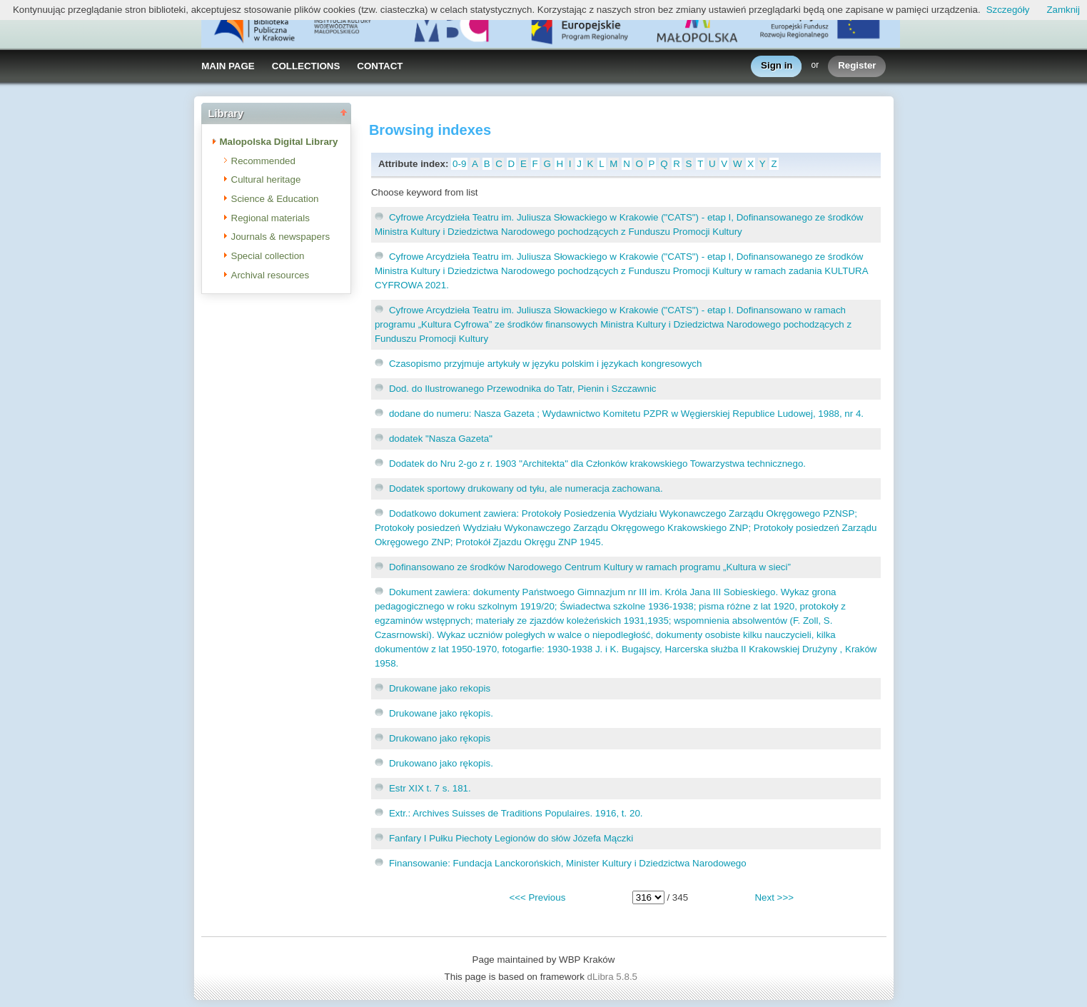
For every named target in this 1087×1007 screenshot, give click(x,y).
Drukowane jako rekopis (439, 688)
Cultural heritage (266, 179)
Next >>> (773, 897)
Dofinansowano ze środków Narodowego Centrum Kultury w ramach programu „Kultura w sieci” (590, 567)
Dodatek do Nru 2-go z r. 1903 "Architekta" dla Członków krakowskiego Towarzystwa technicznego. (597, 463)
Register (857, 66)
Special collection (268, 256)
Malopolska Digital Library (279, 141)
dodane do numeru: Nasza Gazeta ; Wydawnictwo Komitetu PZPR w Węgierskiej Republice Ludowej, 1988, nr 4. (626, 413)
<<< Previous (537, 897)
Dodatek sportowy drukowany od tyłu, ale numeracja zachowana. (526, 488)
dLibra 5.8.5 (613, 976)
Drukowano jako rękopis (439, 738)
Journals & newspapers (280, 236)
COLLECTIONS (306, 66)
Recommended (263, 161)
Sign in (776, 66)
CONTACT (380, 66)
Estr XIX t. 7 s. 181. (430, 788)
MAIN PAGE (228, 66)
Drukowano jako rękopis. (441, 763)
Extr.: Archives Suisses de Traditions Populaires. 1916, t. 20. (516, 813)
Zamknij (1063, 9)
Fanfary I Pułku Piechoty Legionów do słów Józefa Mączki (511, 838)
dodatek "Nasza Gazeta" (440, 438)
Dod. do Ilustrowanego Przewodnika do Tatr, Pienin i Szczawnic (523, 388)
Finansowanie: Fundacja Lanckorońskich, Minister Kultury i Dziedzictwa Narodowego (568, 863)
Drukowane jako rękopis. (441, 713)
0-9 (459, 163)
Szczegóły (1008, 9)
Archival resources (270, 275)
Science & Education (275, 198)
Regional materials (270, 218)
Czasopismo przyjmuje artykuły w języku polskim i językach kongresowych (545, 363)
